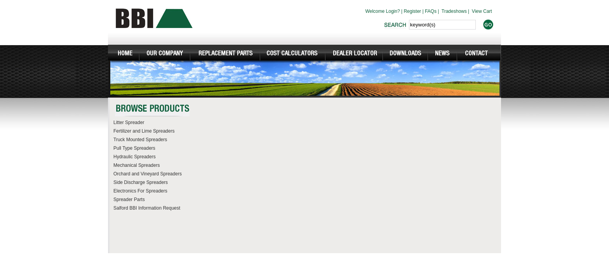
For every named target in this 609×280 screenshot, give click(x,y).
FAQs (431, 11)
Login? (393, 11)
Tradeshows (454, 11)
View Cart (482, 11)
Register (412, 11)
